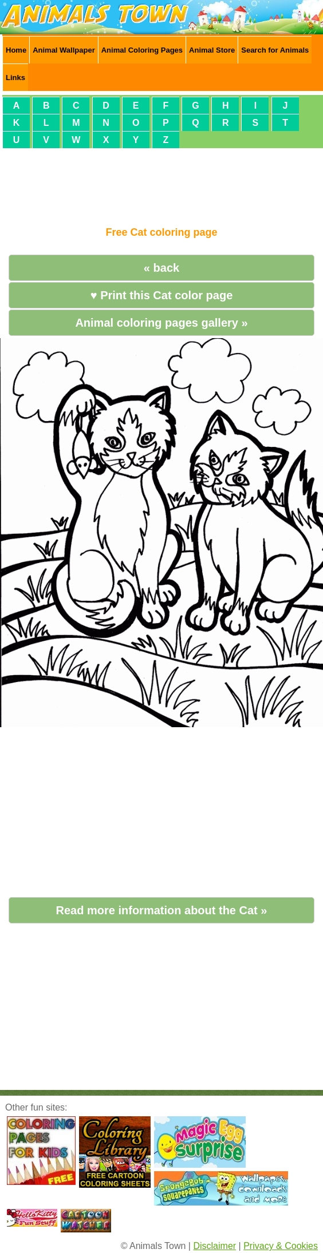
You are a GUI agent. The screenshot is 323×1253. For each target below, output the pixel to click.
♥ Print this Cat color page (161, 295)
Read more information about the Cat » (161, 910)
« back (161, 267)
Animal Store (212, 50)
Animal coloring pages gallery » (161, 322)
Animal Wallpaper (64, 50)
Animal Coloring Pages (142, 50)
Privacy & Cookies (280, 1246)
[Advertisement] (161, 182)
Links (15, 77)
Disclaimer (214, 1246)
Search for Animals (275, 50)
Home (16, 50)
